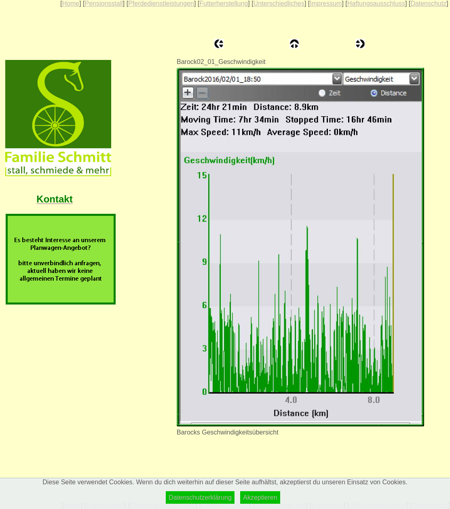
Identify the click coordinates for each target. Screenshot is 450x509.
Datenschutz (428, 3)
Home (70, 3)
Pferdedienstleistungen (161, 3)
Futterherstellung (223, 3)
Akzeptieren (260, 497)
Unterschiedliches (279, 3)
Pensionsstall (104, 3)
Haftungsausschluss (376, 3)
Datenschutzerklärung (200, 497)
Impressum (326, 3)
